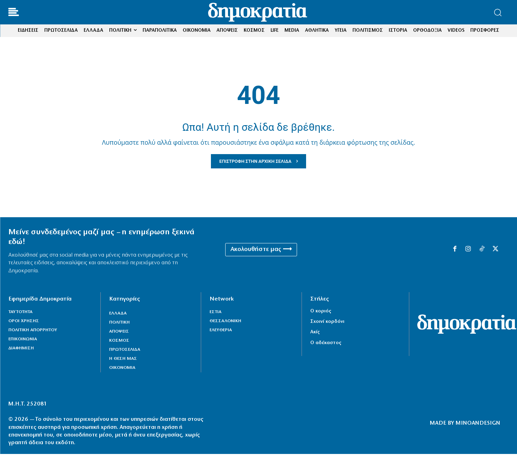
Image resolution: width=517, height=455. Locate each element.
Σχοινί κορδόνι (327, 322)
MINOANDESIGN (478, 424)
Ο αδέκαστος (325, 344)
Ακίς (315, 333)
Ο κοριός (320, 312)
